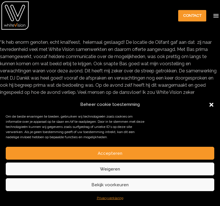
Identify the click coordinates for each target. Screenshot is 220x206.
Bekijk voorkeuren (110, 184)
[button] (211, 105)
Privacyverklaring (110, 198)
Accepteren (110, 153)
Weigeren (110, 169)
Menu (216, 15)
